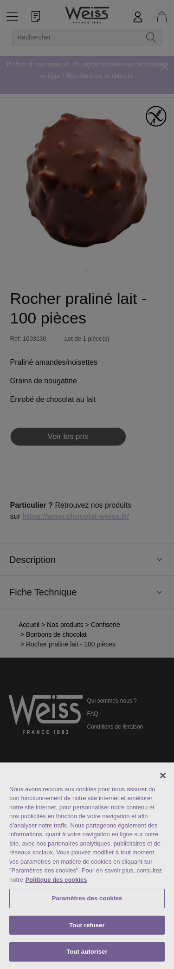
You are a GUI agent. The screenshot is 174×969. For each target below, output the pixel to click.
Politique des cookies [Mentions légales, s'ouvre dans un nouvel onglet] (56, 879)
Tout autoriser (86, 951)
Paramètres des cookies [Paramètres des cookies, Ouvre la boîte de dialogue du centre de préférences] (87, 898)
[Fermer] (163, 775)
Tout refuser (86, 925)
